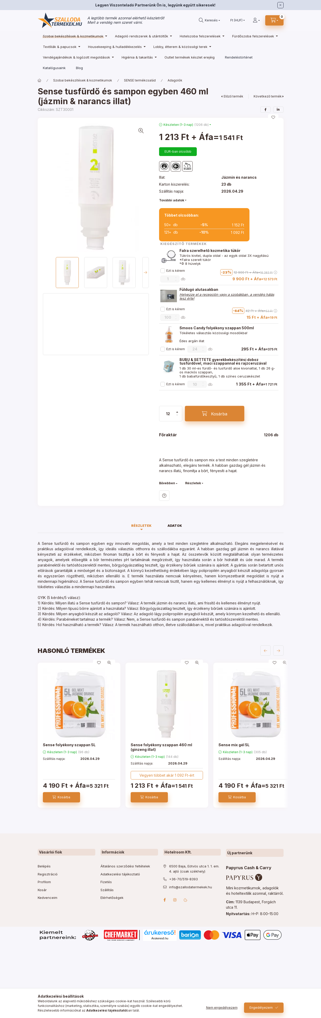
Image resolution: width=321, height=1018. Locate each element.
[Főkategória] (39, 80)
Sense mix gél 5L (233, 745)
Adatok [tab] (175, 526)
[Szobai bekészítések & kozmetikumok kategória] (74, 36)
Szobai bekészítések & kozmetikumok (82, 80)
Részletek (193, 483)
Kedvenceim (47, 898)
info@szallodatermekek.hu (190, 887)
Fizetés (106, 882)
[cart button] (274, 20)
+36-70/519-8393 (183, 879)
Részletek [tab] (141, 526)
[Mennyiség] (168, 413)
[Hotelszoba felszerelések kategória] (201, 36)
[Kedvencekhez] (273, 117)
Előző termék (233, 96)
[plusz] (177, 412)
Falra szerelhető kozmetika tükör (209, 250)
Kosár (42, 890)
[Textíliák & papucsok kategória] (60, 46)
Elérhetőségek (111, 898)
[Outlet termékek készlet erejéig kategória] (189, 57)
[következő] (278, 650)
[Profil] (256, 20)
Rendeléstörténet (239, 57)
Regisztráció (48, 874)
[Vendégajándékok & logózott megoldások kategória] (77, 57)
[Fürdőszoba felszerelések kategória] (253, 36)
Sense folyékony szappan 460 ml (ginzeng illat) (161, 747)
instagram (175, 900)
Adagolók (175, 80)
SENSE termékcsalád (140, 80)
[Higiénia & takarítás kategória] (137, 57)
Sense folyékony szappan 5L (69, 745)
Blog (79, 68)
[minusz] (177, 415)
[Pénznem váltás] (236, 20)
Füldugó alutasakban (198, 289)
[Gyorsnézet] (109, 663)
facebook (165, 900)
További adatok (171, 200)
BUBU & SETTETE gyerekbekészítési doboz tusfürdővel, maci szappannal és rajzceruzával (223, 361)
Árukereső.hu (159, 938)
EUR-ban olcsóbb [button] (178, 151)
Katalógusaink (54, 68)
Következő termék (268, 96)
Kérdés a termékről (164, 495)
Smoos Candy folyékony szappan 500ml (216, 328)
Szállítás (107, 890)
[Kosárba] (214, 413)
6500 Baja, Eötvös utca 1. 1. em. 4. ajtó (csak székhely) (194, 868)
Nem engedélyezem (222, 1007)
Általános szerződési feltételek (125, 866)
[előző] (265, 650)
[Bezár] (280, 5)
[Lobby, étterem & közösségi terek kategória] (181, 46)
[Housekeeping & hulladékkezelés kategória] (115, 46)
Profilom (44, 882)
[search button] (209, 20)
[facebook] (265, 109)
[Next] (145, 272)
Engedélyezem (261, 1007)
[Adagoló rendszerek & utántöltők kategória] (142, 36)
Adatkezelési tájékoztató (120, 874)
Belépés (44, 866)
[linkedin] (278, 109)
